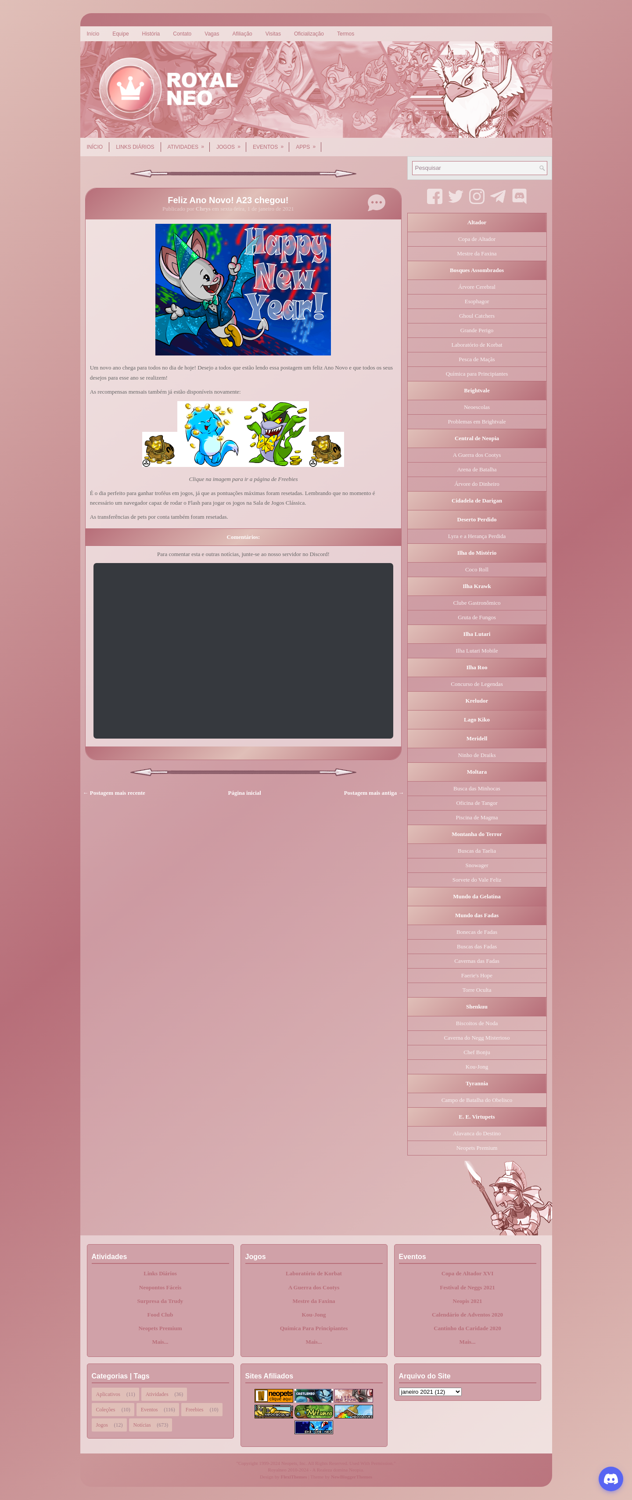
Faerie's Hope (476, 975)
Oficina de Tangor (476, 803)
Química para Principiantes (477, 373)
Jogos (231, 144)
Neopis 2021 (467, 1301)
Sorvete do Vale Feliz (476, 879)
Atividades (189, 144)
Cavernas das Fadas (476, 961)
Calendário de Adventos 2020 (467, 1314)
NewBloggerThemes (351, 1476)
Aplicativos (108, 1394)
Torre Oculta (477, 990)
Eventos (271, 144)
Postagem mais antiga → (374, 792)
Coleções (105, 1410)
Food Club (160, 1314)
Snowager (477, 865)
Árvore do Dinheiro (476, 484)
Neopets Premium (477, 1148)
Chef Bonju (476, 1052)
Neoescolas (477, 407)
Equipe (120, 34)
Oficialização (309, 34)
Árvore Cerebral (477, 286)
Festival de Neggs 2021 (467, 1287)
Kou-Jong (477, 1066)
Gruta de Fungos (477, 617)
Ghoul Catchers (477, 315)
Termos (345, 34)
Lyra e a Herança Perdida (477, 536)
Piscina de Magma (477, 817)
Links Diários (135, 147)
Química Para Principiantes (314, 1328)
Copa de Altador (477, 239)
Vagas (212, 34)
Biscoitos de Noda (477, 1023)
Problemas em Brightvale (477, 421)
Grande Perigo (476, 330)
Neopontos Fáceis (160, 1287)
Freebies (195, 1410)
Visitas (273, 34)
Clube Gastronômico (477, 602)
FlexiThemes (294, 1476)
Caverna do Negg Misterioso (477, 1037)
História (151, 34)
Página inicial (244, 792)
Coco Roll (476, 569)
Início (93, 34)
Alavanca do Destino (477, 1133)
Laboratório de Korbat (476, 344)
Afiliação (242, 34)
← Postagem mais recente (114, 792)
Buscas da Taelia (477, 850)
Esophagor (477, 301)
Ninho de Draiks (477, 755)
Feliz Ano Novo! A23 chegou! (228, 200)
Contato (182, 34)
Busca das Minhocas (476, 788)
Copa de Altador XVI (468, 1273)
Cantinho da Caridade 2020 (467, 1328)
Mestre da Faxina (476, 253)
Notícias (142, 1425)
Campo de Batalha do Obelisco (477, 1100)
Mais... (160, 1342)
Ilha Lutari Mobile (477, 650)
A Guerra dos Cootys (477, 455)
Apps (308, 144)
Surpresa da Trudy (160, 1301)
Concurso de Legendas (477, 684)
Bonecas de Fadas (476, 932)
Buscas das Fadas (477, 946)
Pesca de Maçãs (477, 359)
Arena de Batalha (476, 469)
